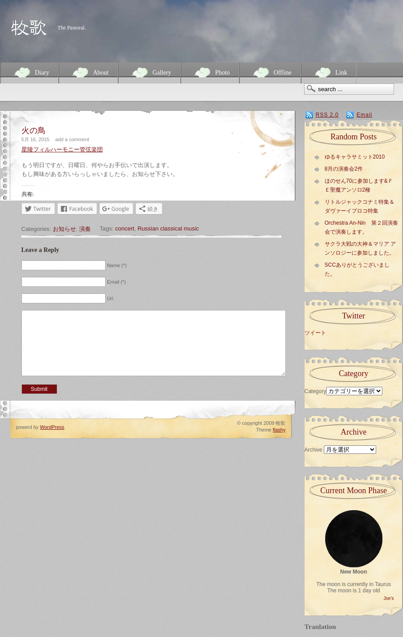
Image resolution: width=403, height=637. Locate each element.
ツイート (315, 333)
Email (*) (116, 282)
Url (110, 298)
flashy (279, 443)
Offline (270, 72)
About (88, 72)
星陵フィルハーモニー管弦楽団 (62, 149)
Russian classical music (168, 228)
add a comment (72, 139)
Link (328, 72)
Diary (29, 72)
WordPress (52, 440)
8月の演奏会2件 (344, 169)
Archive (313, 450)
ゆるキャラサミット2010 (355, 157)
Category (316, 391)
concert (125, 228)
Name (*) (117, 265)
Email (364, 115)
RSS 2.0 (327, 115)
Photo (210, 72)
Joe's (388, 598)
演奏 (85, 229)
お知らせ (64, 229)
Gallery (149, 72)
